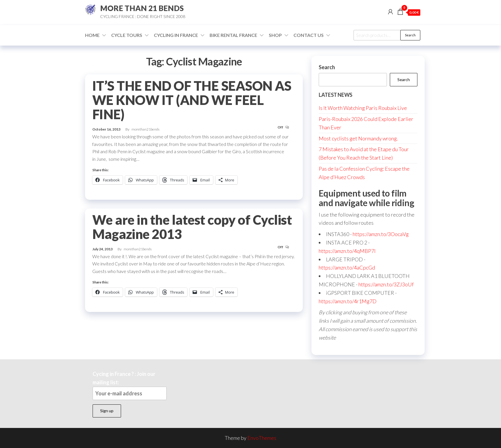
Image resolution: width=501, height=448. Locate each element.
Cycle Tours (126, 35)
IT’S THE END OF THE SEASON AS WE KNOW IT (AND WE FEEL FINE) (191, 100)
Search (410, 35)
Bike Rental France (233, 35)
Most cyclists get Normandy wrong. (358, 138)
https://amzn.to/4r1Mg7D (347, 301)
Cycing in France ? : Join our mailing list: (130, 385)
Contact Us (308, 35)
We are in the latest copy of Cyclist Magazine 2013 (192, 227)
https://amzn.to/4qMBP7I (347, 251)
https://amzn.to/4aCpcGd (347, 267)
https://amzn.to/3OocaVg (381, 234)
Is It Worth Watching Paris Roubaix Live (363, 108)
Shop (275, 35)
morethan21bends (145, 129)
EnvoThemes (261, 438)
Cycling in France (176, 35)
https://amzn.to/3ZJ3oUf (386, 284)
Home (92, 35)
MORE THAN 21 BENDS (142, 8)
